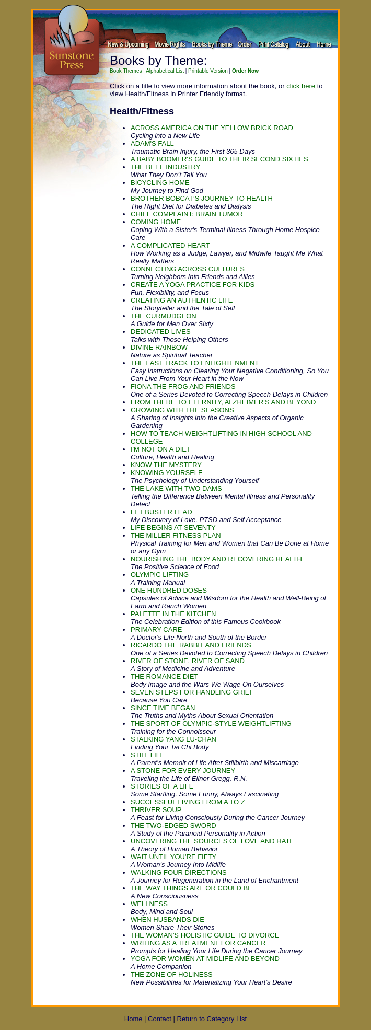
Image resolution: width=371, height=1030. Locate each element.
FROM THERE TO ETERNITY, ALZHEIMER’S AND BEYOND (223, 402)
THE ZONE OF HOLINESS (172, 974)
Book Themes (126, 71)
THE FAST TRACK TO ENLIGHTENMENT (195, 363)
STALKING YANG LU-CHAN (173, 739)
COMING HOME (156, 222)
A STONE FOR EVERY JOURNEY (183, 770)
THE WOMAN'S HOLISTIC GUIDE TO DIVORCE (205, 935)
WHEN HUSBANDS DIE (167, 919)
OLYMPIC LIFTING (160, 574)
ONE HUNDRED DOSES (169, 590)
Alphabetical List (165, 71)
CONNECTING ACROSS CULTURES (188, 269)
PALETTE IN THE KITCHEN (173, 614)
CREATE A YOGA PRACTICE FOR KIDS (192, 284)
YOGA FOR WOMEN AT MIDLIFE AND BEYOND (205, 959)
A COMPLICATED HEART (170, 245)
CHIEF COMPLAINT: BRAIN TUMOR (187, 214)
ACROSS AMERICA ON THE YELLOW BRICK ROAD (212, 128)
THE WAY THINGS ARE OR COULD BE (191, 888)
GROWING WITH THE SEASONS (182, 410)
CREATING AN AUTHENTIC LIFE (182, 300)
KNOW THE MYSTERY (166, 465)
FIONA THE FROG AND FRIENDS (183, 386)
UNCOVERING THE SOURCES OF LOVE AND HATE (212, 841)
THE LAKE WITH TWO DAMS (176, 488)
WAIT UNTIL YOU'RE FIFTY (173, 857)
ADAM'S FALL (152, 143)
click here (300, 86)
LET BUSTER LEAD (161, 512)
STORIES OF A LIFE (162, 786)
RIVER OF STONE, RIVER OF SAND (188, 661)
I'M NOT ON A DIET (161, 449)
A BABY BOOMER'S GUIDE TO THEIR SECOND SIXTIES (219, 159)
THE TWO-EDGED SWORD (173, 825)
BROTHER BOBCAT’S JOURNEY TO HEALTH (202, 198)
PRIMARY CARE (156, 629)
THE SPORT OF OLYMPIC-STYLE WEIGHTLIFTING (211, 723)
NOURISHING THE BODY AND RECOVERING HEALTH (216, 559)
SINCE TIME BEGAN (163, 708)
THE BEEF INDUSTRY (165, 167)
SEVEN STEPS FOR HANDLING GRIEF (192, 692)
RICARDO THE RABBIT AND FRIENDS (191, 645)
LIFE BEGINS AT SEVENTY (173, 527)
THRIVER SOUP (156, 810)
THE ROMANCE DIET (164, 676)
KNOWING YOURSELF (166, 473)
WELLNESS (149, 904)
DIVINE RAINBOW (159, 347)
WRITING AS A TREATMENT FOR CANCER (198, 943)
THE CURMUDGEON (163, 316)
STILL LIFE (148, 755)
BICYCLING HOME (160, 183)
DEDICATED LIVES (161, 331)
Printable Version (208, 71)
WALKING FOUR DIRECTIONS (179, 872)
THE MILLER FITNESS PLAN (176, 535)
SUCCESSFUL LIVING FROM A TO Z (188, 802)
